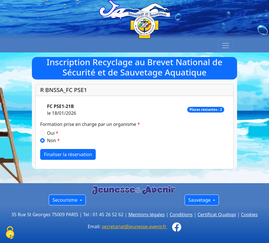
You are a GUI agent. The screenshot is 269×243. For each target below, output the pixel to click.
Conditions (181, 214)
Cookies (249, 214)
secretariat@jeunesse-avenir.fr (135, 226)
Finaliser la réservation (68, 154)
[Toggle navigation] (226, 45)
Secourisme (65, 200)
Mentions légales (147, 214)
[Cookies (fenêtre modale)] (10, 233)
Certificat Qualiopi (216, 214)
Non (51, 140)
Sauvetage (200, 200)
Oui (51, 133)
